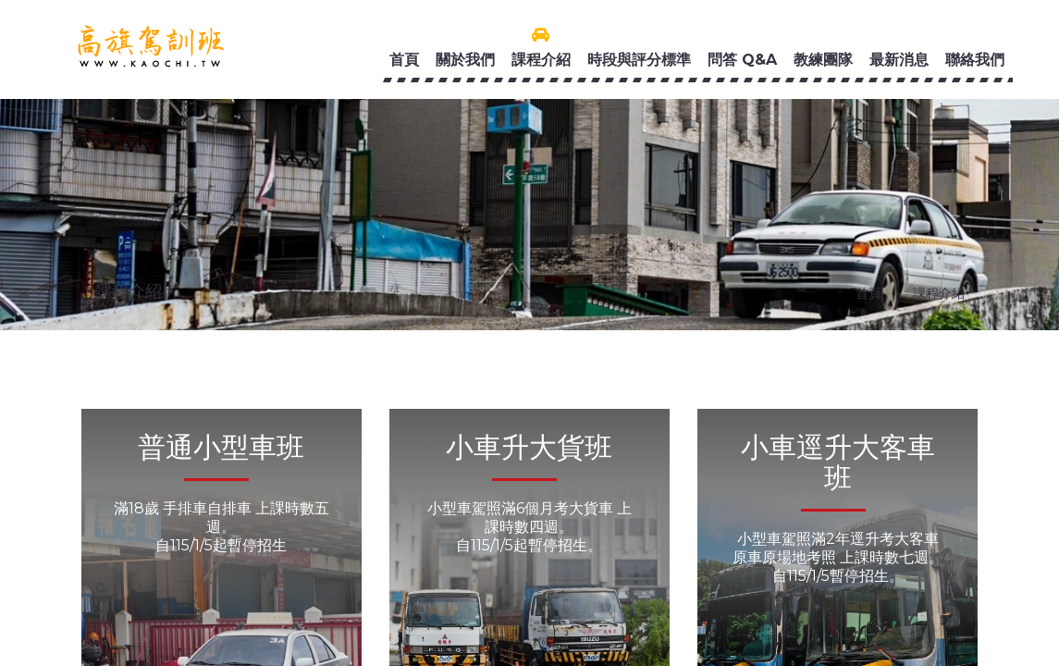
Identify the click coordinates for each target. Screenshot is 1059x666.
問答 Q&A (742, 59)
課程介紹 (541, 59)
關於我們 (465, 59)
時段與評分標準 (639, 59)
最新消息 (899, 59)
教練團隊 (823, 59)
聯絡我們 (974, 59)
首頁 (404, 59)
